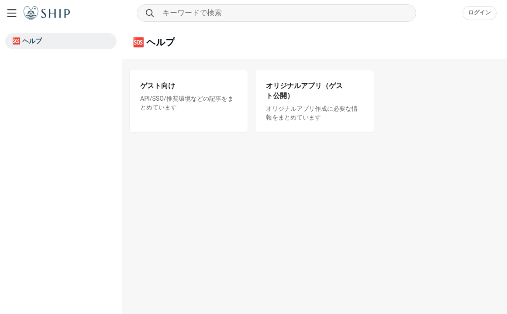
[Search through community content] (276, 13)
